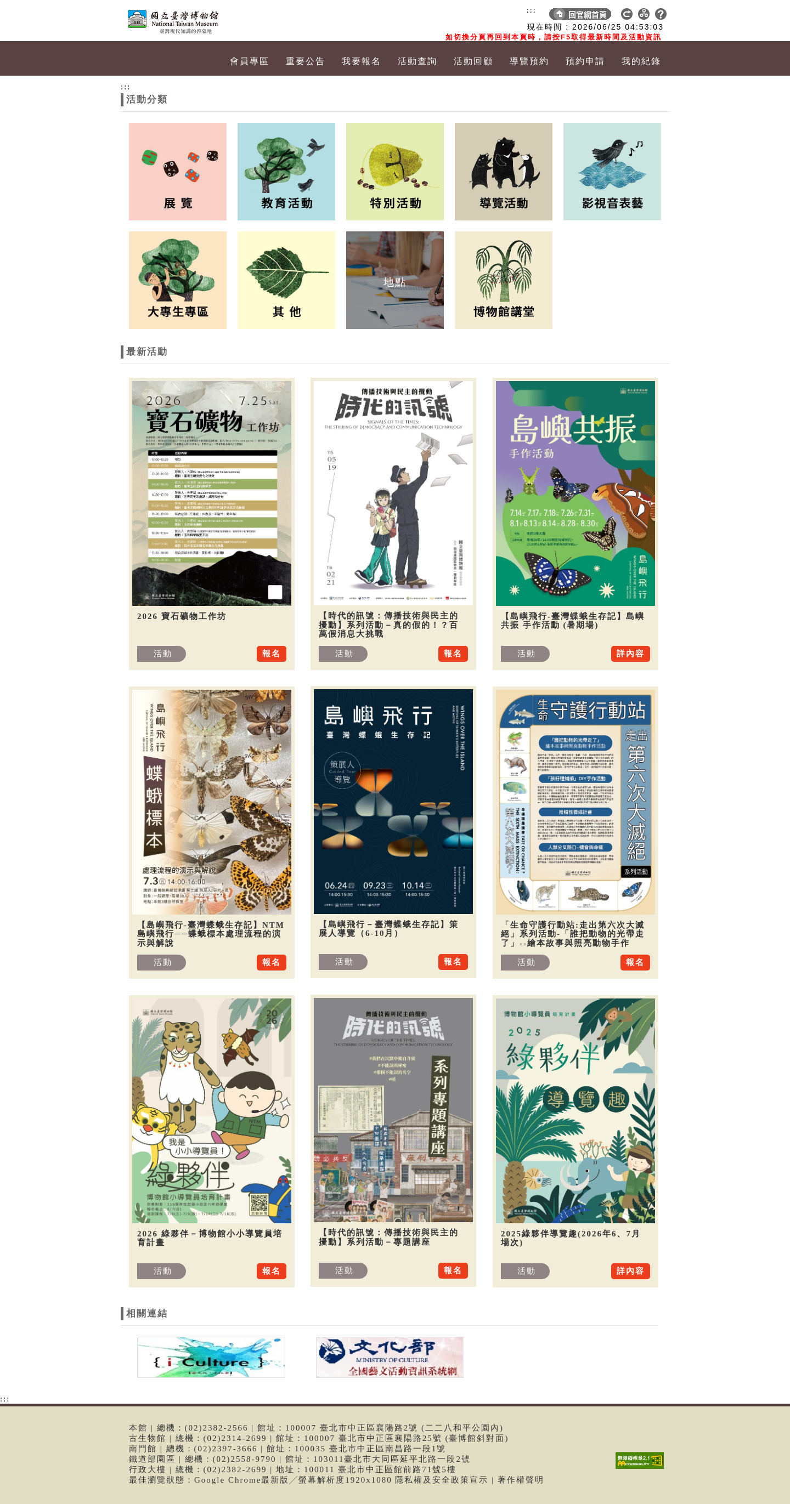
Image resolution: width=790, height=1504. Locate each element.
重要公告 (305, 61)
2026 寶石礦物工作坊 (182, 616)
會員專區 (249, 61)
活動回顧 (473, 61)
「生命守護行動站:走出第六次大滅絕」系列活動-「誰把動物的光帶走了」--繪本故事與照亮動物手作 (573, 934)
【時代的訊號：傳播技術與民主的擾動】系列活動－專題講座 (389, 1237)
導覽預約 (529, 61)
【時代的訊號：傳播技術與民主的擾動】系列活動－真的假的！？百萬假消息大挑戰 (389, 624)
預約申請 (585, 61)
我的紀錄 (641, 61)
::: (531, 9)
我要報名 (361, 61)
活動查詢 (417, 61)
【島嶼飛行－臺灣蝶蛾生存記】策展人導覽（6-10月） (389, 929)
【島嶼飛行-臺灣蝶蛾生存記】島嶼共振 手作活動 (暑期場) (573, 621)
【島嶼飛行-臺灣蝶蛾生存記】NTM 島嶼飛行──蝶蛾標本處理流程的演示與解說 (211, 934)
